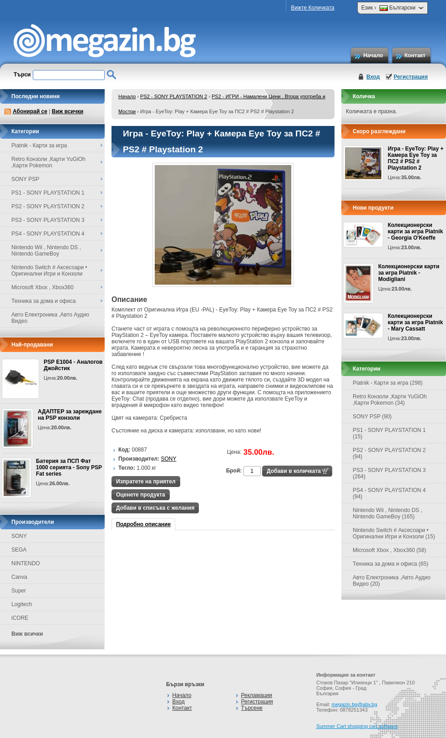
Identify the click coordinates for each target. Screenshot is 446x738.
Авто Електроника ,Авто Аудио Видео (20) (392, 580)
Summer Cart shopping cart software (357, 726)
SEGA (18, 550)
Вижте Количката (312, 8)
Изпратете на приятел (146, 481)
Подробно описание (143, 524)
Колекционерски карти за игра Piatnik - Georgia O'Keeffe (415, 231)
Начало (373, 55)
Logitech (21, 604)
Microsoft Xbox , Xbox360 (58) (389, 550)
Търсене (252, 708)
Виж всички (67, 111)
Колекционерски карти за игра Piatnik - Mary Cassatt (415, 322)
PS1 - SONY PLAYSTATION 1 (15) (389, 433)
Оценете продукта (140, 495)
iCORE (19, 618)
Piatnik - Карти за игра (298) (388, 383)
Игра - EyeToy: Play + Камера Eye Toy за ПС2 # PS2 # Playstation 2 (415, 158)
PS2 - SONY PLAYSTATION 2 (173, 96)
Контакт (415, 55)
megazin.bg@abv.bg (354, 704)
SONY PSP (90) (372, 416)
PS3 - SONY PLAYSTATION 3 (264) (389, 473)
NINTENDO (25, 563)
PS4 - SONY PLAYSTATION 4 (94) (389, 493)
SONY (19, 536)
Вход (373, 77)
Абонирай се (30, 111)
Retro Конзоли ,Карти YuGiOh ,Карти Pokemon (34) (390, 399)
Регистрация (411, 77)
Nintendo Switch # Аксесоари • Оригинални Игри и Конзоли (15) (394, 533)
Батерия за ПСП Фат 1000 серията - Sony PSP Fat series (69, 467)
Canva (19, 577)
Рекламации (256, 695)
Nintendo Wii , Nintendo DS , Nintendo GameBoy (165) (387, 513)
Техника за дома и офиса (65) (390, 564)
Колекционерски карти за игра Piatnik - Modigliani (408, 272)
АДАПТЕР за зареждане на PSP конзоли (69, 414)
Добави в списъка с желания (155, 508)
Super (18, 590)
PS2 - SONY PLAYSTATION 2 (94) (389, 453)
